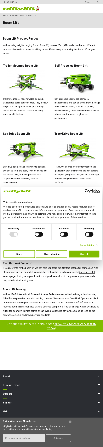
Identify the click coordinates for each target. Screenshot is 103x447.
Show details (87, 245)
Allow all (84, 254)
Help (5, 411)
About (6, 376)
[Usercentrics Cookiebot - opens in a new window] (87, 191)
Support (7, 402)
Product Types (18, 15)
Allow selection (51, 254)
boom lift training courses (39, 298)
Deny (19, 254)
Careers (7, 393)
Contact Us (93, 2)
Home (5, 15)
